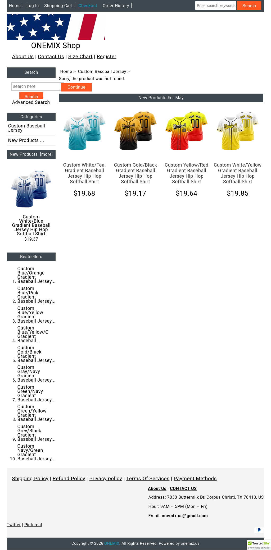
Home (15, 5)
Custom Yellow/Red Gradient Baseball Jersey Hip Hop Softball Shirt (187, 173)
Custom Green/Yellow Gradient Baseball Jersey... (36, 413)
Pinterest (33, 524)
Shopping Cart (58, 5)
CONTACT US (183, 488)
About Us (23, 56)
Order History (116, 5)
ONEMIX (111, 543)
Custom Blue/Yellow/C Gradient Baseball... (33, 334)
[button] (259, 545)
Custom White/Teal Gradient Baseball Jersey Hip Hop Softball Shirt (84, 173)
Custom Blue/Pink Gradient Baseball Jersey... (36, 295)
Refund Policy (69, 478)
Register (106, 56)
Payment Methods (195, 478)
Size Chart (80, 56)
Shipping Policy (30, 478)
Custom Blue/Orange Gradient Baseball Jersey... (36, 275)
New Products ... (26, 140)
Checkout (87, 5)
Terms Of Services (148, 478)
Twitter (14, 524)
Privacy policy (105, 478)
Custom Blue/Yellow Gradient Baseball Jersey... (36, 315)
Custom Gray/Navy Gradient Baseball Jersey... (36, 374)
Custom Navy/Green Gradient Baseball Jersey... (36, 452)
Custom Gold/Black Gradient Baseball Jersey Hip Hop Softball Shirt (135, 173)
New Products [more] (31, 154)
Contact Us (51, 56)
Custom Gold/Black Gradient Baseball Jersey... (36, 354)
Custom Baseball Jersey (102, 71)
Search (31, 72)
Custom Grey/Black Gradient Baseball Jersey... (36, 433)
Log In (32, 5)
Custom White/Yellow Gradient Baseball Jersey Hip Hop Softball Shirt (238, 173)
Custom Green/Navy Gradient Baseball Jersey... (36, 393)
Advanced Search (31, 102)
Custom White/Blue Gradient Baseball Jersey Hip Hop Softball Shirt (31, 202)
